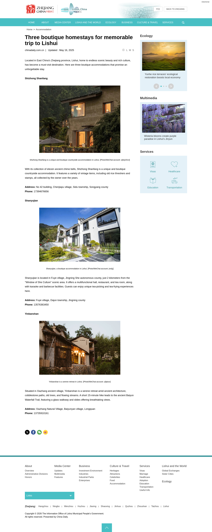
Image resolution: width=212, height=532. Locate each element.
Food (112, 480)
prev (156, 86)
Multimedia (148, 98)
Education (144, 483)
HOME (31, 22)
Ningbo (56, 506)
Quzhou (129, 506)
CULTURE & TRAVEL (147, 22)
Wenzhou (68, 506)
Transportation (146, 487)
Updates (58, 471)
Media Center (62, 466)
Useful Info (145, 490)
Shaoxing (105, 506)
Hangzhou (43, 506)
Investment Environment (90, 471)
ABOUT (45, 22)
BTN (183, 22)
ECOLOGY (110, 22)
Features (58, 477)
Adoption (144, 480)
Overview (29, 471)
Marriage (144, 474)
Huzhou (81, 506)
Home (29, 29)
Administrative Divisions (36, 474)
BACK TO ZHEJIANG (175, 9)
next (171, 86)
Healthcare (145, 477)
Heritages (114, 471)
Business (84, 466)
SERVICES (167, 22)
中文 (158, 9)
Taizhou (155, 506)
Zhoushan (142, 506)
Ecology (146, 36)
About (28, 466)
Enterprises (84, 480)
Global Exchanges (171, 471)
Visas (142, 471)
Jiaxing (93, 506)
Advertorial (205, 2)
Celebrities (115, 477)
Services (146, 151)
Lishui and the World (174, 466)
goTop (107, 527)
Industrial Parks (86, 477)
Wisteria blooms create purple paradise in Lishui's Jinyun (160, 137)
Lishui (166, 506)
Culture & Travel (119, 466)
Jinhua (117, 506)
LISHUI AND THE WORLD (88, 22)
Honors (28, 477)
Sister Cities (167, 474)
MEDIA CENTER (63, 22)
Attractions (115, 474)
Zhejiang (30, 506)
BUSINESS (127, 22)
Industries (83, 474)
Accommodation (43, 29)
